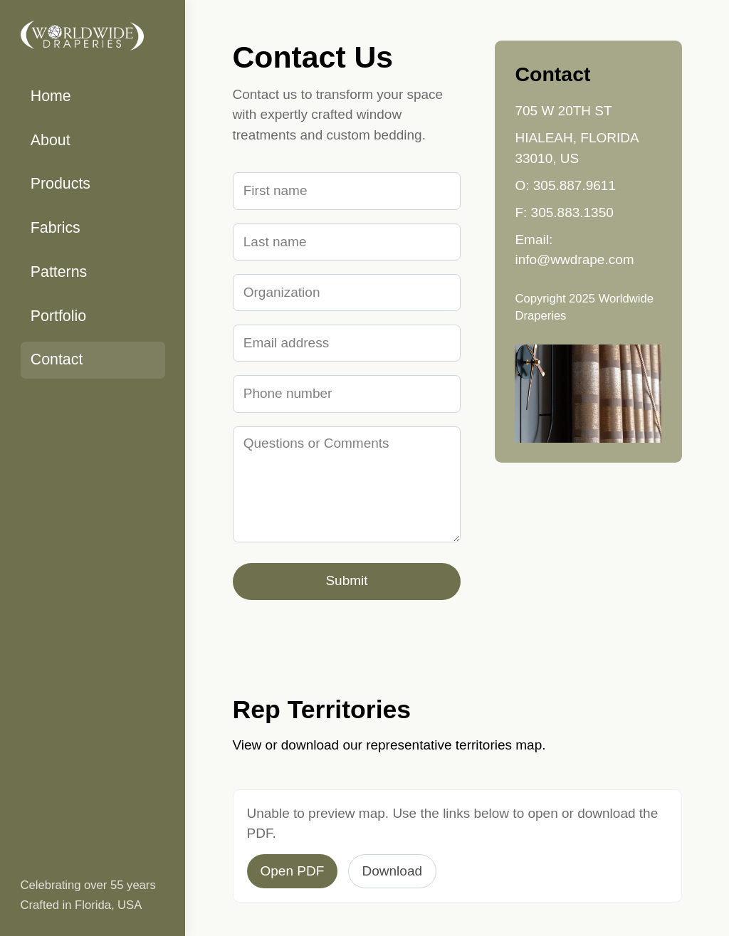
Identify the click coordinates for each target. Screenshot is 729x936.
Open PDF (293, 870)
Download (392, 870)
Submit (346, 580)
